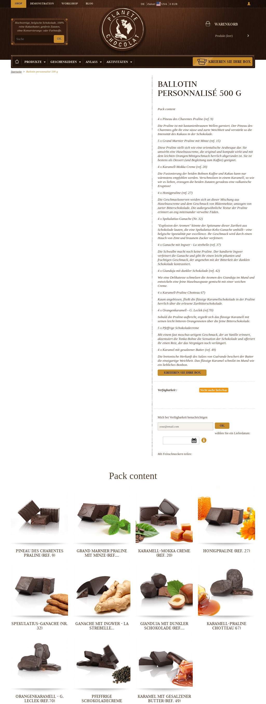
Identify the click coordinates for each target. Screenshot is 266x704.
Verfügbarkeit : (167, 390)
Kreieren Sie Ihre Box (229, 62)
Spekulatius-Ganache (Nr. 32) (183, 219)
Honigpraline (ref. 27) (177, 193)
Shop (18, 4)
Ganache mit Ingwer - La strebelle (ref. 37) (192, 245)
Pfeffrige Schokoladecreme (181, 328)
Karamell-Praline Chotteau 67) (184, 292)
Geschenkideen (65, 62)
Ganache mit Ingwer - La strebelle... (102, 626)
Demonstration (42, 4)
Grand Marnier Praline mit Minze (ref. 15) (192, 141)
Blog (89, 4)
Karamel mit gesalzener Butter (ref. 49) (189, 350)
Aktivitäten (119, 62)
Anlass (94, 62)
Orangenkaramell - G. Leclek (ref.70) (188, 310)
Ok (222, 426)
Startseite (16, 71)
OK (59, 39)
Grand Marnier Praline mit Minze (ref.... (102, 553)
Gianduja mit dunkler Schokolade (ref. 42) (191, 271)
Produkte (35, 62)
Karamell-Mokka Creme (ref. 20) (185, 167)
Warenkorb (226, 25)
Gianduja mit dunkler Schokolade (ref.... (164, 626)
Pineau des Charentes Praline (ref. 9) (188, 119)
